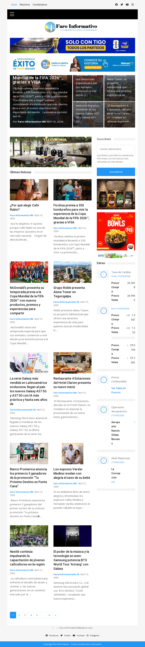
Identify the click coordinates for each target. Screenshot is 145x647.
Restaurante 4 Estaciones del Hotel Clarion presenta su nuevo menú (72, 383)
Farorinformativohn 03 (66, 302)
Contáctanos (40, 4)
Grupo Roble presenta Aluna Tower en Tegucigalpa (69, 292)
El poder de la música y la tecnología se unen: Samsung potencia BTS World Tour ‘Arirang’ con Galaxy (71, 560)
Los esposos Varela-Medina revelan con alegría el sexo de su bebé (71, 473)
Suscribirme (116, 172)
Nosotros (25, 4)
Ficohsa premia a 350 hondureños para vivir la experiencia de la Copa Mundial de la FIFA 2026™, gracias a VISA (71, 213)
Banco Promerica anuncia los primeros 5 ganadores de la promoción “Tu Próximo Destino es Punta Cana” (28, 477)
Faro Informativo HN (32, 121)
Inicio (14, 4)
